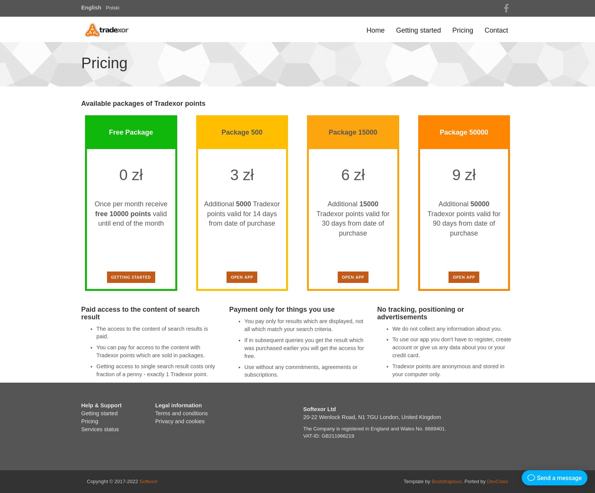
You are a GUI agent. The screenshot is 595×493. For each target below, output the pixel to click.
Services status (100, 429)
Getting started (418, 30)
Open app (242, 277)
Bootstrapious (446, 481)
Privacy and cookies (180, 421)
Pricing (462, 30)
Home (376, 30)
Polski (113, 8)
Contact (496, 30)
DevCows (497, 481)
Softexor (148, 481)
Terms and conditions (181, 413)
